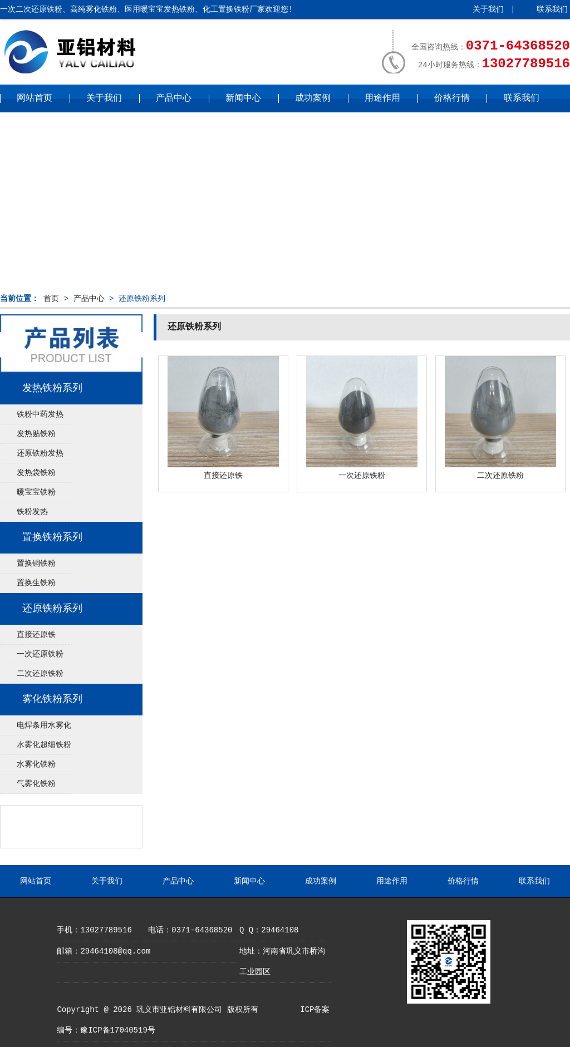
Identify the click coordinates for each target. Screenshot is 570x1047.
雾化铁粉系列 (52, 699)
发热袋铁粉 (36, 472)
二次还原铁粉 (40, 673)
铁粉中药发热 (40, 414)
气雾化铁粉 (36, 783)
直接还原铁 (36, 634)
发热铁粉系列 (52, 388)
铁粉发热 (32, 511)
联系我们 (552, 9)
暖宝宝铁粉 (36, 492)
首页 (51, 298)
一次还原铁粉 (40, 654)
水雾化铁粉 (36, 764)
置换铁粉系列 (52, 537)
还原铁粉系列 (52, 608)
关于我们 (488, 9)
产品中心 (173, 98)
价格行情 (452, 98)
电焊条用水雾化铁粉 (35, 728)
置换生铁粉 (36, 583)
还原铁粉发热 (40, 453)
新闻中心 (243, 98)
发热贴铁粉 (36, 433)
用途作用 (382, 98)
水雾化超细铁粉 (44, 744)
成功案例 (313, 98)
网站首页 (34, 98)
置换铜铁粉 (36, 563)
